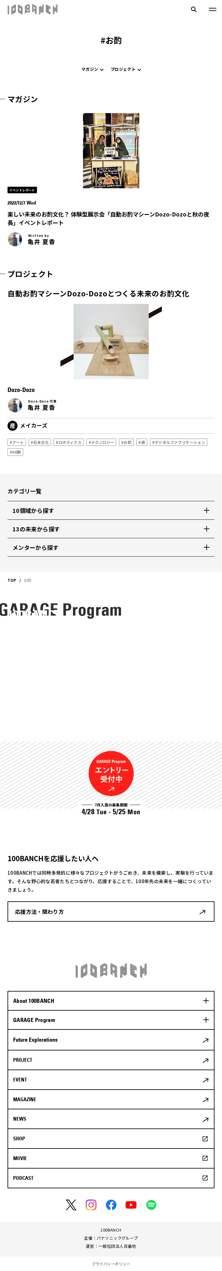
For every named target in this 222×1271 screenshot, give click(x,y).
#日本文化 (40, 442)
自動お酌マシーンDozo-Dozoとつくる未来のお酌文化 (98, 293)
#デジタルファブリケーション (178, 442)
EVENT (20, 1079)
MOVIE (20, 1158)
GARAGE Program (34, 1020)
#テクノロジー (101, 442)
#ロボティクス (68, 442)
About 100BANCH (33, 1000)
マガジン (89, 69)
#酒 (141, 442)
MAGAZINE (24, 1099)
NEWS (19, 1119)
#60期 (15, 452)
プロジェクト (123, 69)
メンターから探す (36, 547)
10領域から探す (33, 510)
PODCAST (23, 1178)
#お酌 (126, 442)
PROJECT (22, 1060)
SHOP (19, 1138)
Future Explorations (35, 1039)
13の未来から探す (36, 529)
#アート (17, 442)
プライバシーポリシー (111, 1263)
